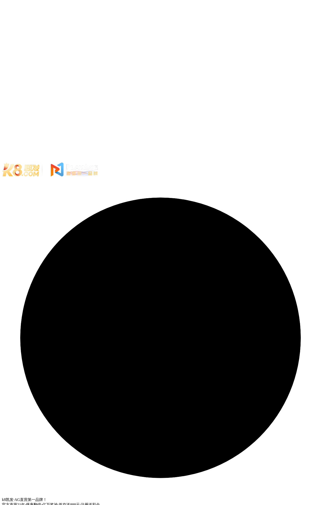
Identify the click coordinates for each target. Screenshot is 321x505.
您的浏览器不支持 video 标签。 (160, 81)
